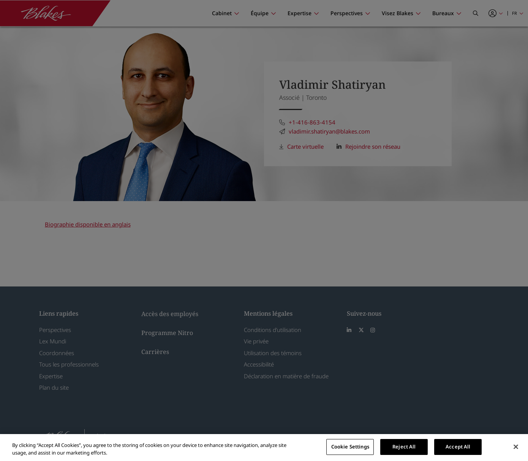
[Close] (515, 446)
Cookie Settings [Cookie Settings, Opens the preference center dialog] (350, 446)
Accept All (458, 446)
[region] (264, 447)
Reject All (404, 446)
